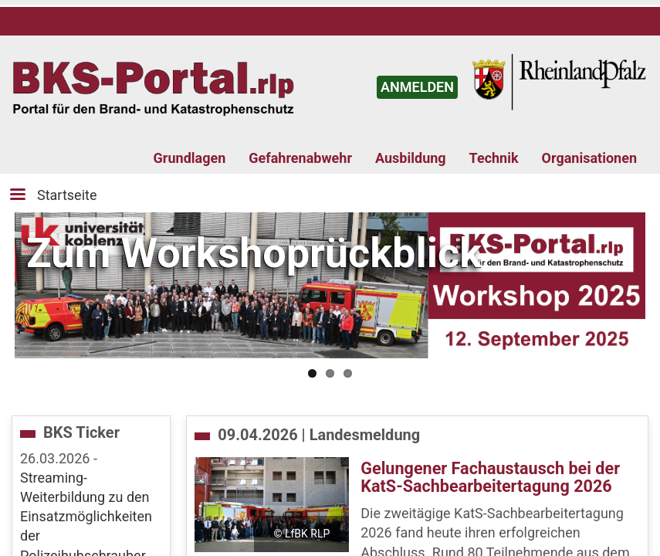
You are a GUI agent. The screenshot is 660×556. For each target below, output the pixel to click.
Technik (494, 158)
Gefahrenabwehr (300, 158)
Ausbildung (410, 158)
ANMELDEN (417, 87)
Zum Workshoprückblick (254, 253)
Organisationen (589, 158)
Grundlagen (190, 158)
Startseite (66, 195)
